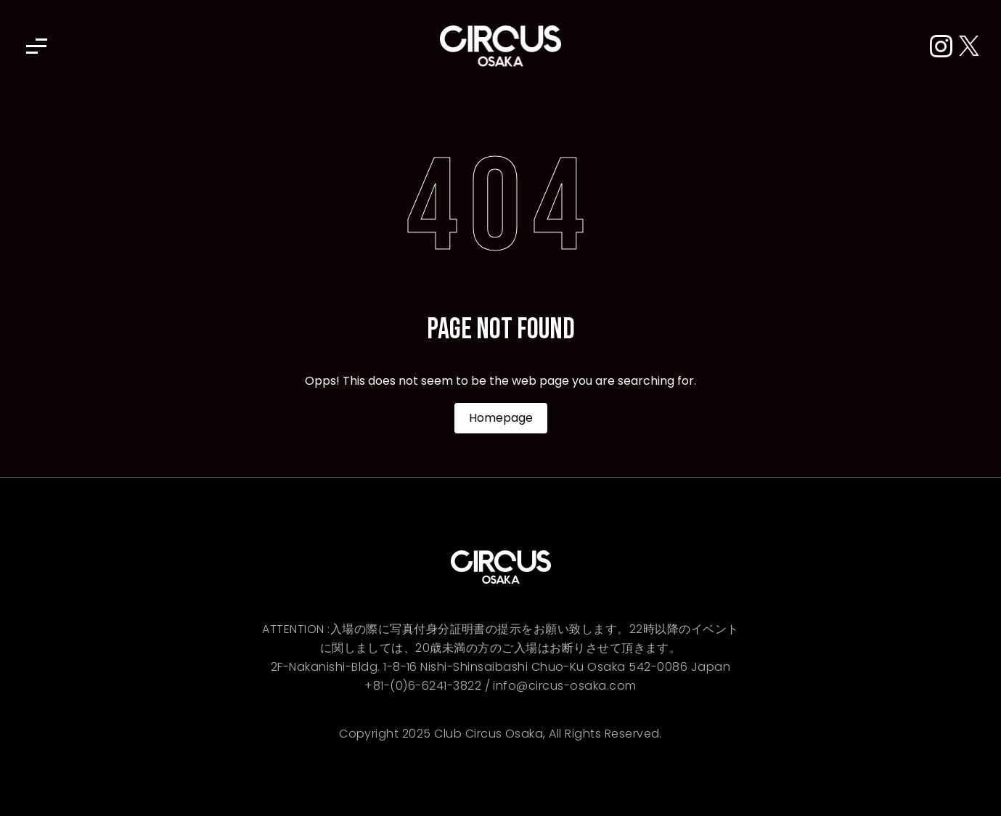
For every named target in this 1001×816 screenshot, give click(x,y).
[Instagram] (944, 47)
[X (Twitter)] (969, 47)
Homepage (501, 417)
